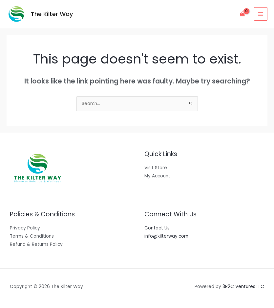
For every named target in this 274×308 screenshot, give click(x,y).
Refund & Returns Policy (36, 244)
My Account (157, 176)
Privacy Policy (25, 228)
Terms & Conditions (32, 236)
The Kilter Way (52, 14)
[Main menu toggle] (260, 14)
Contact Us (157, 228)
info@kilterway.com (166, 236)
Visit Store (155, 168)
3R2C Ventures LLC (243, 286)
